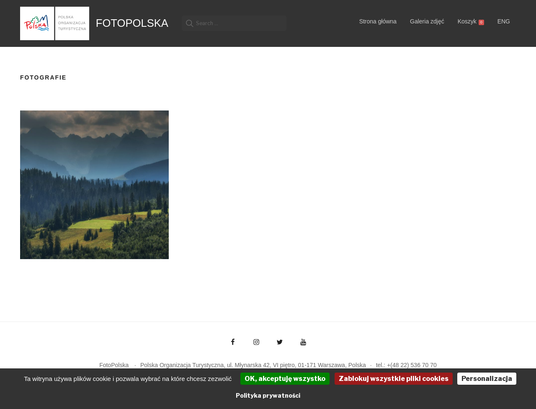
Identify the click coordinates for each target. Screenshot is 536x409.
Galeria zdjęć (427, 21)
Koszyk (471, 21)
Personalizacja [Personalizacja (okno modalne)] (486, 379)
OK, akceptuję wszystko (285, 379)
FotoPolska (132, 23)
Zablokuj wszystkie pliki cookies (393, 379)
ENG (503, 21)
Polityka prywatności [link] (268, 395)
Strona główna (378, 21)
